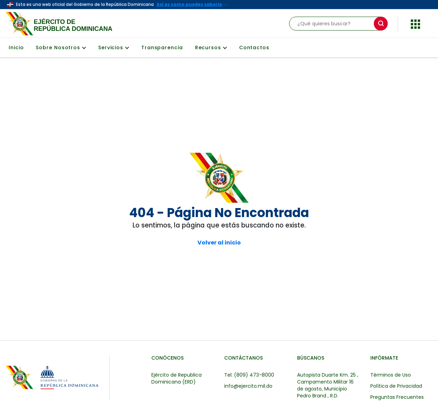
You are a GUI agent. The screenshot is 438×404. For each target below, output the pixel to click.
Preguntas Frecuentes (397, 397)
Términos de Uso (390, 374)
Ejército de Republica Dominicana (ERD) (176, 378)
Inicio (16, 47)
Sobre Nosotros (61, 47)
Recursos (211, 47)
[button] (415, 23)
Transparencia (162, 47)
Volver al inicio (219, 243)
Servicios (113, 47)
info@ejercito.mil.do (248, 385)
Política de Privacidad (396, 385)
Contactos (254, 47)
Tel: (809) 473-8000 (249, 374)
